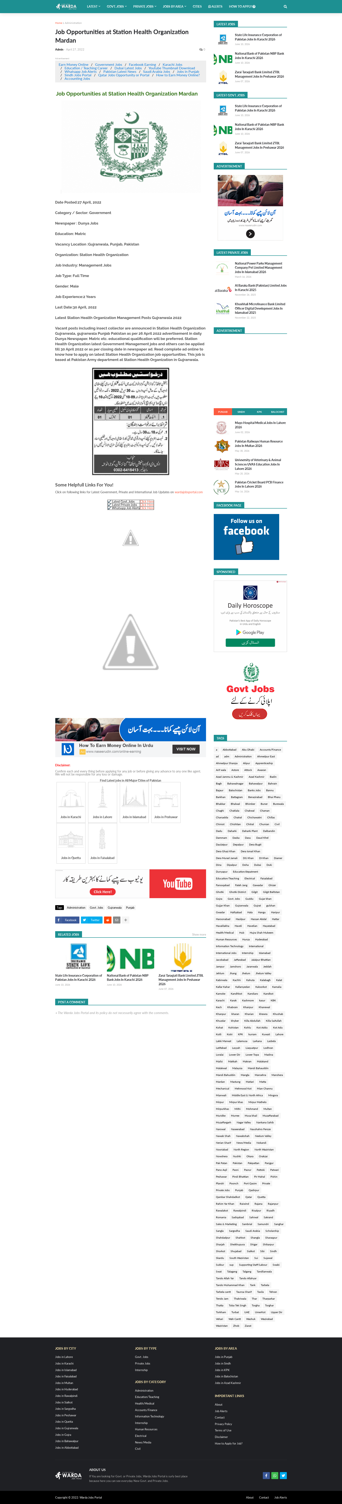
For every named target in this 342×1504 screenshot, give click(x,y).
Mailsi (219, 1061)
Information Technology (229, 946)
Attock (248, 770)
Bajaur (219, 790)
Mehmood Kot (243, 1088)
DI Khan (263, 858)
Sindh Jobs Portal (78, 75)
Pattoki (261, 1169)
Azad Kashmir (256, 776)
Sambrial (247, 1224)
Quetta (261, 1197)
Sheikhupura (237, 1244)
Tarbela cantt (223, 1291)
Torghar (269, 1305)
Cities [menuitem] (197, 6)
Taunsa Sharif (244, 1291)
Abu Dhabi (248, 749)
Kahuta (250, 980)
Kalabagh (265, 980)
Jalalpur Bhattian (261, 959)
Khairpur (248, 1007)
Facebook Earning (142, 64)
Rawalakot (222, 1210)
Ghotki (220, 892)
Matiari (250, 1081)
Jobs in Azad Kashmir (228, 1383)
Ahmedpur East (266, 756)
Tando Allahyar (247, 1278)
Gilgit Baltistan (271, 892)
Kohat (219, 1027)
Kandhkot (236, 993)
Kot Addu (262, 1027)
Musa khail (251, 1115)
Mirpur (220, 1102)
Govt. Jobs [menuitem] (115, 6)
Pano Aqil (221, 1169)
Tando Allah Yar (225, 1278)
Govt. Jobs (96, 907)
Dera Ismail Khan (250, 851)
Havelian (252, 925)
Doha (245, 864)
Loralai (220, 1054)
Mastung (235, 1081)
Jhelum (246, 973)
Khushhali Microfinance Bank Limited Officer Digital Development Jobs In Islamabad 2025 (260, 308)
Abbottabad (229, 749)
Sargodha (234, 1230)
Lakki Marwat (223, 1041)
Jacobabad (222, 959)
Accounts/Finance (270, 749)
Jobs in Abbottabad (67, 1447)
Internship (247, 953)
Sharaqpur (271, 1237)
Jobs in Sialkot (64, 1402)
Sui (256, 1258)
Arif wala (221, 770)
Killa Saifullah (274, 1020)
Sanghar (279, 1224)
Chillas (271, 817)
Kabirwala (221, 980)
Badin (273, 776)
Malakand (262, 1061)
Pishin (273, 1176)
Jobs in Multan (64, 1383)
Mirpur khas (236, 1102)
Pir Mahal (259, 1176)
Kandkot (268, 993)
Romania (221, 1217)
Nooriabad (222, 1149)
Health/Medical (225, 932)
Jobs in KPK (222, 1370)
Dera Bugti (255, 844)
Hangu (262, 912)
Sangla (220, 1230)
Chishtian (235, 824)
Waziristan (222, 1325)
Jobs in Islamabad (66, 1370)
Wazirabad (267, 1319)
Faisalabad (266, 878)
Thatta (219, 1305)
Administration (73, 22)
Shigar (253, 1244)
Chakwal (250, 810)
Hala (250, 912)
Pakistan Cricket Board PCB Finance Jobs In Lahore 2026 (259, 484)
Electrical (250, 878)
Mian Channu (265, 1088)
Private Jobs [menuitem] (143, 6)
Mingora (273, 1095)
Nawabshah (243, 1136)
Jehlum (220, 973)
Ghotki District (237, 892)
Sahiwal (253, 1217)
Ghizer (272, 885)
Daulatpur (221, 844)
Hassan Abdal (259, 919)
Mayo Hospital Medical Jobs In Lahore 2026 (260, 425)
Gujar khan (265, 898)
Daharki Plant (250, 831)
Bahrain (272, 783)
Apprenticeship (264, 763)
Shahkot (240, 1237)
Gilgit (254, 892)
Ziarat (248, 1325)
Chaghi (220, 810)
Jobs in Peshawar (65, 1415)
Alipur (246, 763)
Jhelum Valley (263, 973)
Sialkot (251, 1251)
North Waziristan (264, 1149)
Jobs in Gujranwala (66, 1428)
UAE (247, 1312)
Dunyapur (221, 871)
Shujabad (236, 1251)
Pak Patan (221, 1163)
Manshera (277, 1075)
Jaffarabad (240, 959)
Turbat (235, 1312)
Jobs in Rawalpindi (66, 1396)
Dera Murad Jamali (227, 858)
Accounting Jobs (77, 78)
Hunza (246, 939)
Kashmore (248, 1000)
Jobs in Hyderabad (66, 1389)
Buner (264, 803)
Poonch (233, 1183)
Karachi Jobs (172, 64)
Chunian (264, 824)
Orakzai (263, 1156)
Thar (254, 1298)
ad (217, 756)
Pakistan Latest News (119, 71)
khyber (235, 1020)
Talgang (247, 1271)
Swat (219, 1271)
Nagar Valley (244, 1122)
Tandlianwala (264, 1271)
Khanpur (221, 1014)
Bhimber (250, 803)
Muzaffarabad (271, 1115)
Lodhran (268, 1047)
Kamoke (220, 993)
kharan (235, 1014)
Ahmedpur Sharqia (227, 763)
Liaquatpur (252, 1047)
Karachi (220, 1000)
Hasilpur (240, 919)
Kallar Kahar (223, 986)
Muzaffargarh (223, 1122)
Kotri (230, 1034)
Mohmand (252, 1108)
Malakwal (221, 1068)
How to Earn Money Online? (178, 75)
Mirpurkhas (222, 1108)
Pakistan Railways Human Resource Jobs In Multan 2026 (259, 443)
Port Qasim (250, 1183)
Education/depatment (245, 871)
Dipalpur (232, 864)
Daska (236, 837)
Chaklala (234, 810)
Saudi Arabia (252, 1230)
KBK (273, 1000)
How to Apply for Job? (229, 1443)
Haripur (275, 912)
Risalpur (256, 1210)
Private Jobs (223, 1190)
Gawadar (258, 885)
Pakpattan (253, 1163)
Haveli (238, 925)
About (218, 1404)
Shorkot (220, 1251)
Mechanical (222, 1088)
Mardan (220, 1081)
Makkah (232, 1061)
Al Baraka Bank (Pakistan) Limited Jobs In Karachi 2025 (261, 288)
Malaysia (237, 1068)
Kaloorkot (261, 986)
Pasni (236, 1169)
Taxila (260, 1291)
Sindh (241, 411)
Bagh (219, 783)
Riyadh (271, 1210)
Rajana (258, 1203)
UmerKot (260, 1312)
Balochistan (235, 790)
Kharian (249, 1014)
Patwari (274, 1169)
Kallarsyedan (242, 986)
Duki (269, 864)
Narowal (221, 1129)
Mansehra (260, 1075)
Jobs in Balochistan (226, 1376)
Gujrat (257, 905)
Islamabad (264, 953)
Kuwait (266, 1034)
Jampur (220, 966)
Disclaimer (221, 1437)
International (256, 946)
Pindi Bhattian (240, 1176)
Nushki (237, 1156)
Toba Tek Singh (237, 1305)
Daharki (232, 831)
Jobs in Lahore (64, 1357)
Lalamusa (242, 1041)
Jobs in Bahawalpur (67, 1441)
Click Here (147, 501)
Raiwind (244, 1203)
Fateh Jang (241, 885)
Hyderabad (261, 939)
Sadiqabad (238, 1217)
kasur (262, 1000)
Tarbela (265, 1285)
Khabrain (232, 1007)
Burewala (278, 803)
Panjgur (269, 1163)
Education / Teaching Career (86, 68)
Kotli (218, 1034)
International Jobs (226, 953)
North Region (241, 1149)
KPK (259, 411)
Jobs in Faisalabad (66, 1376)
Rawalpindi (239, 1210)
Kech (219, 1007)
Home (58, 22)
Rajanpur (273, 1203)
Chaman (265, 810)
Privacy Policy (223, 1424)
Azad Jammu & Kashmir (229, 776)
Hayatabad (269, 925)
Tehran (273, 1291)
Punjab (130, 907)
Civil (277, 824)
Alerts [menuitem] (215, 6)
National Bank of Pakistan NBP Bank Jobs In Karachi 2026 (128, 978)
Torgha (256, 1305)
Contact (220, 1417)
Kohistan (233, 1027)
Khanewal (264, 1007)
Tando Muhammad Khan (230, 1285)
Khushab (278, 1014)
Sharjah (220, 1244)
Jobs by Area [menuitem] (173, 6)
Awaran (261, 770)
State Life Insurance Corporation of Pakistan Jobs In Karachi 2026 (78, 978)
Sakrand (268, 1217)
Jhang (233, 973)
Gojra (219, 898)
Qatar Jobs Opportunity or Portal (123, 75)
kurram (252, 1034)
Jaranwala (252, 966)
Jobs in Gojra (63, 1434)
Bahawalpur (256, 783)
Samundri (263, 1224)
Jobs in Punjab (188, 71)
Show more (199, 934)
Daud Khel (262, 837)
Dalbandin (269, 831)
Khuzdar (221, 1020)
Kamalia (276, 986)
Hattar (275, 919)
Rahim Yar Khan (225, 1203)
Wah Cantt (235, 1319)
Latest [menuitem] (92, 6)
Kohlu (247, 1027)
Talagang (232, 1271)
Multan (267, 1108)
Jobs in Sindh (223, 1363)
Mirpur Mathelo (257, 1102)
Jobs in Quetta (64, 1421)
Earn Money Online (73, 64)
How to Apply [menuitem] (242, 6)
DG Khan (248, 858)
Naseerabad (238, 1129)
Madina (268, 1054)
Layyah (236, 1047)
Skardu (220, 1258)
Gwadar (220, 912)
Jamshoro (235, 966)
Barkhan (221, 797)
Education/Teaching (227, 878)
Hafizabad (236, 912)
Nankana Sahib (265, 1122)
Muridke (221, 1115)
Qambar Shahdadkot (228, 1197)
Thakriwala (240, 1298)
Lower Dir (234, 1054)
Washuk (250, 1319)
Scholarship (272, 1230)
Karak (233, 1000)
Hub (241, 932)
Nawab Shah (223, 1136)
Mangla (245, 1075)
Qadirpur (254, 1190)
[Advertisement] (250, 370)
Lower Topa (252, 1054)
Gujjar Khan (223, 905)
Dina (218, 864)
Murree (235, 1115)
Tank (252, 1285)
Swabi (276, 1264)
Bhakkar (220, 803)
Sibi (262, 1251)
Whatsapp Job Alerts (81, 71)
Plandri (220, 1183)
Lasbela (271, 1041)
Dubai (257, 864)
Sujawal (267, 1258)
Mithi (237, 1108)
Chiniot (220, 824)
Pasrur (247, 1169)
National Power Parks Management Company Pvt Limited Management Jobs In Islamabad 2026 (258, 267)
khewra (263, 1014)
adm (226, 756)
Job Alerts (221, 1411)
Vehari (219, 1319)
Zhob (236, 1325)
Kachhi (237, 980)
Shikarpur (268, 1244)
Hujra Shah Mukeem (261, 932)
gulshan (270, 905)
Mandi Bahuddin (225, 1075)
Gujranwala (114, 907)
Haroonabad (223, 919)
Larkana (257, 1041)
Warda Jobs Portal (91, 1497)
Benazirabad (255, 797)
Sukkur (220, 1264)
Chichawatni (254, 817)
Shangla (255, 1237)
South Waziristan (239, 1258)
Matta (262, 1081)
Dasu (248, 837)
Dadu (219, 831)
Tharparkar (268, 1298)
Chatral (238, 817)
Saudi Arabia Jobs (156, 71)
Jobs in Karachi (64, 1363)
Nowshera (221, 1156)
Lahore (279, 1034)
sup (231, 1264)
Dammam (221, 837)
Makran (247, 1061)
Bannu (270, 790)
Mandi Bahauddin (258, 1068)
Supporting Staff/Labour (253, 1264)
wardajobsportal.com (189, 492)
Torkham (221, 1312)
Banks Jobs (254, 790)
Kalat (279, 980)
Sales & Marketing (226, 1224)
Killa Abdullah (252, 1020)
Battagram (237, 797)
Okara (249, 1156)
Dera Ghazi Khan (225, 851)
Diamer (278, 858)
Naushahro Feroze (260, 1129)
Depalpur (238, 844)
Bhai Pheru (274, 797)
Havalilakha (222, 925)
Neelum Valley (263, 1136)
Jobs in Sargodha (65, 1408)
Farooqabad (223, 885)
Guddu (249, 898)
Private (266, 1183)
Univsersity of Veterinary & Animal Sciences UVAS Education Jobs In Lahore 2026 (258, 464)
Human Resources (226, 939)
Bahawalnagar (235, 783)
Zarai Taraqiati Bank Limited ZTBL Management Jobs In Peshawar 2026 (181, 980)
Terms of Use (223, 1430)
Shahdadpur (223, 1237)
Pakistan (237, 1163)
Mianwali (221, 1095)
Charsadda (222, 817)
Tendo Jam (222, 1298)
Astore (235, 770)
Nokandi (261, 1142)
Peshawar (221, 1176)
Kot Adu (278, 1027)
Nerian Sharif (223, 1142)
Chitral (250, 824)
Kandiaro (253, 993)
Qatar (248, 1197)
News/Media (243, 1142)
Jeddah (267, 966)
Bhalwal (235, 803)
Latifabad (221, 1047)
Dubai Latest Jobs (128, 68)
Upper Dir (276, 1312)
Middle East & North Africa (247, 1095)
